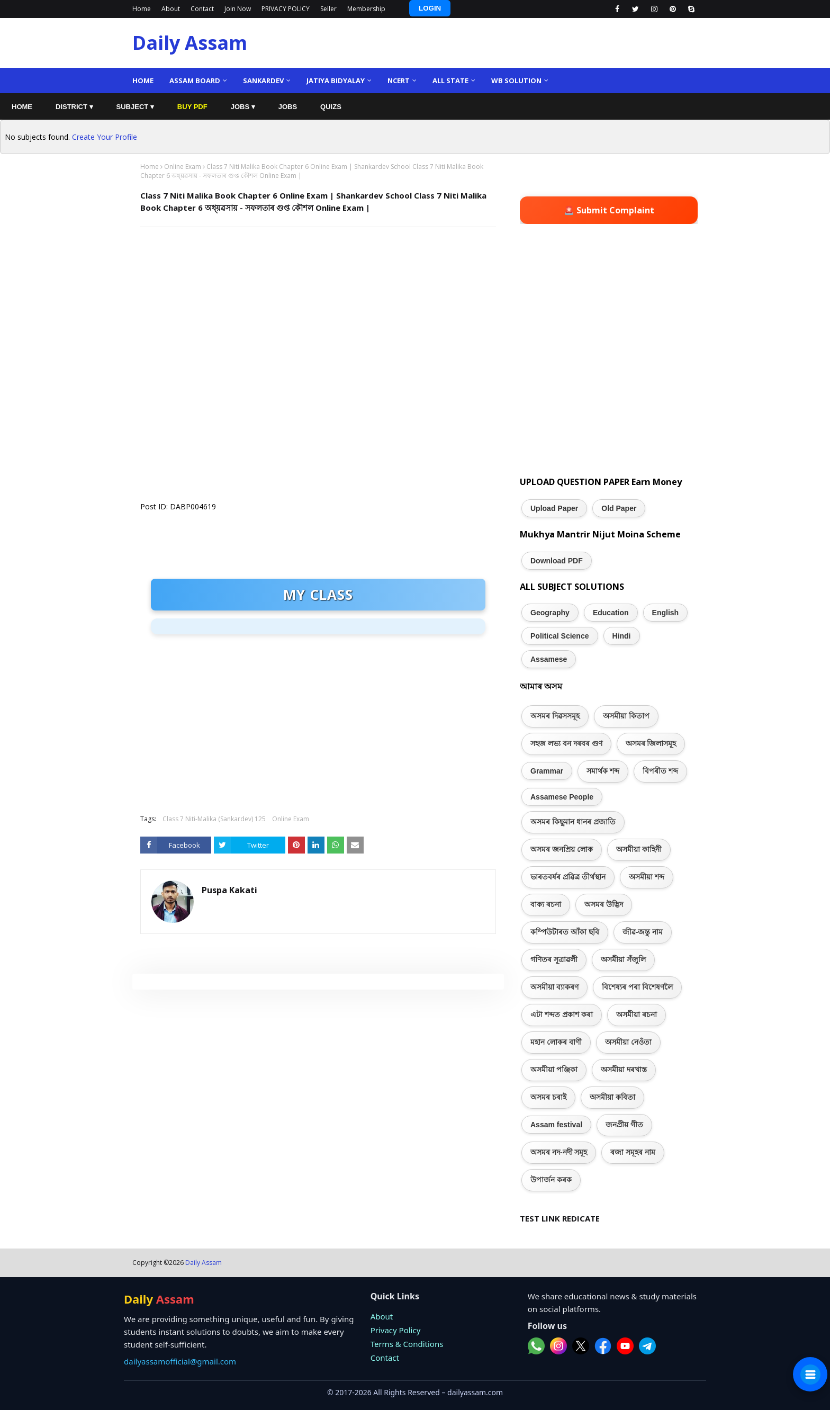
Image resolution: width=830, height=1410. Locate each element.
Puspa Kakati (229, 890)
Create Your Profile (104, 137)
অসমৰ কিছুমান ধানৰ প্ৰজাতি (573, 822)
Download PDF (556, 560)
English (665, 612)
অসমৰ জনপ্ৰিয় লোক (561, 849)
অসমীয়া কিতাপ (626, 716)
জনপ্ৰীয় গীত (624, 1124)
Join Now (237, 8)
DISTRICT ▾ (74, 107)
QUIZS (330, 107)
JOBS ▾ (243, 107)
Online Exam (182, 166)
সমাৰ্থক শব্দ (603, 771)
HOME (22, 107)
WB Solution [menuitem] (516, 80)
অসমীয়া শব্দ (646, 877)
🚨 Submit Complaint (609, 210)
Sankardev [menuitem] (263, 80)
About (170, 8)
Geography (550, 612)
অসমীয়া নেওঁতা (628, 1042)
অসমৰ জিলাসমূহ (651, 743)
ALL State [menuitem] (450, 80)
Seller (328, 8)
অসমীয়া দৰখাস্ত (624, 1069)
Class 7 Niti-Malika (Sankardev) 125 (214, 818)
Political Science (559, 636)
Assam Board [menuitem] (194, 80)
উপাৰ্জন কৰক (551, 1179)
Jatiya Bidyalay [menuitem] (335, 80)
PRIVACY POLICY (285, 8)
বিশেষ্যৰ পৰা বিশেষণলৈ (637, 987)
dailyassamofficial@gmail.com (180, 1361)
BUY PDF (192, 107)
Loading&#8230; (299, 436)
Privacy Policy (396, 1330)
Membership (366, 8)
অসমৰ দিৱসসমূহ (555, 716)
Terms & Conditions (407, 1344)
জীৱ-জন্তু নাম (642, 932)
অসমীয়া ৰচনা (636, 1014)
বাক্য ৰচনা (545, 904)
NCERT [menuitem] (398, 80)
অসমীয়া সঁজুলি (623, 959)
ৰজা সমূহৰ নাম (632, 1152)
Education (611, 612)
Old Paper (618, 508)
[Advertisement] (318, 312)
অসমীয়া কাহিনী (639, 849)
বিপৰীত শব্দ (660, 771)
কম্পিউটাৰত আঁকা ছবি (564, 932)
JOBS (287, 107)
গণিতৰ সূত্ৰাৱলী (554, 959)
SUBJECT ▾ (135, 107)
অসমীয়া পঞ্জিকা (554, 1069)
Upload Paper (554, 508)
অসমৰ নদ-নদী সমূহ (558, 1152)
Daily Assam (189, 43)
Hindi (621, 636)
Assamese (548, 659)
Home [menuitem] (143, 80)
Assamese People (561, 797)
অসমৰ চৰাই (548, 1097)
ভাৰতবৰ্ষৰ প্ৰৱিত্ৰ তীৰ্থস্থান (568, 877)
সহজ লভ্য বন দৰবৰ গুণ (566, 743)
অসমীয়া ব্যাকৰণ (554, 987)
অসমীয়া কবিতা (612, 1097)
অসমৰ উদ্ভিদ (603, 904)
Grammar (546, 771)
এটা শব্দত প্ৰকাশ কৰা (561, 1014)
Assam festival (556, 1124)
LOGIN (430, 8)
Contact (202, 8)
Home (141, 8)
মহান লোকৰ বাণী (556, 1042)
